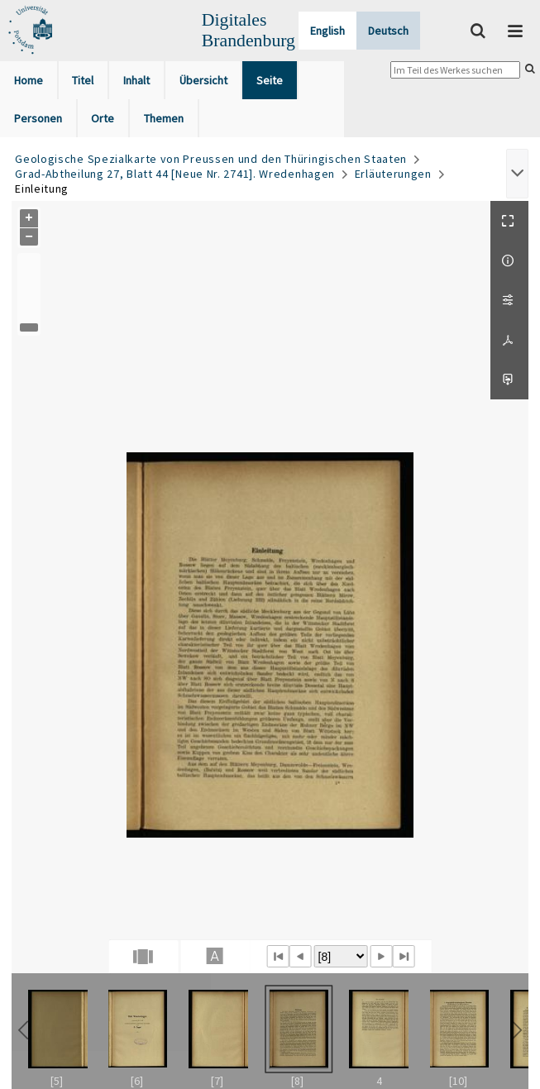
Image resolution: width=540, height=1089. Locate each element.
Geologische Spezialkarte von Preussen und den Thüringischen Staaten (211, 158)
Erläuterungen (393, 173)
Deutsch (388, 30)
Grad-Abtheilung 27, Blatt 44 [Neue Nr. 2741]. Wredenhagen (175, 173)
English (327, 30)
